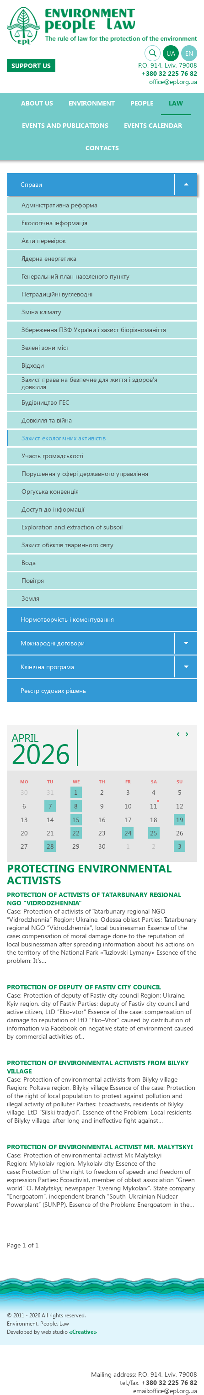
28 (50, 846)
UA (170, 53)
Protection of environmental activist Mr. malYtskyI (100, 1146)
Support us (31, 65)
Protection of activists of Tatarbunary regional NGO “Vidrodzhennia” (94, 898)
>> (186, 734)
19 (179, 819)
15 (76, 819)
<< (178, 734)
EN (189, 53)
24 (128, 833)
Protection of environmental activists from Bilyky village (98, 1066)
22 (76, 833)
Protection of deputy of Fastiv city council (84, 987)
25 (153, 833)
